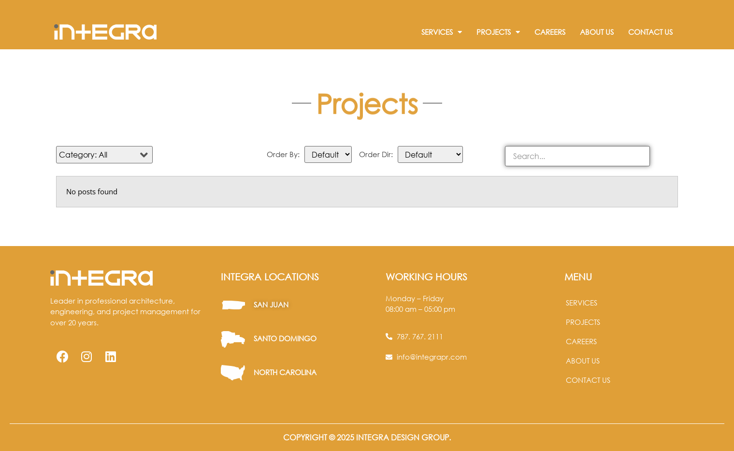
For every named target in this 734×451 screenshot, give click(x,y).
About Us (597, 32)
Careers (549, 32)
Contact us (588, 380)
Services (441, 32)
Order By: (283, 154)
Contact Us (650, 32)
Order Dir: (376, 154)
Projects (498, 32)
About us (583, 360)
